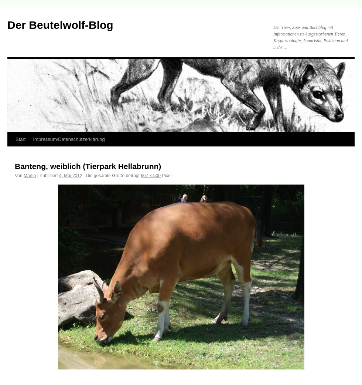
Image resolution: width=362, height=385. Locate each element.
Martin (30, 175)
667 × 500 (151, 175)
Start (20, 139)
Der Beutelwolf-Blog (60, 25)
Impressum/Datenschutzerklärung (69, 139)
